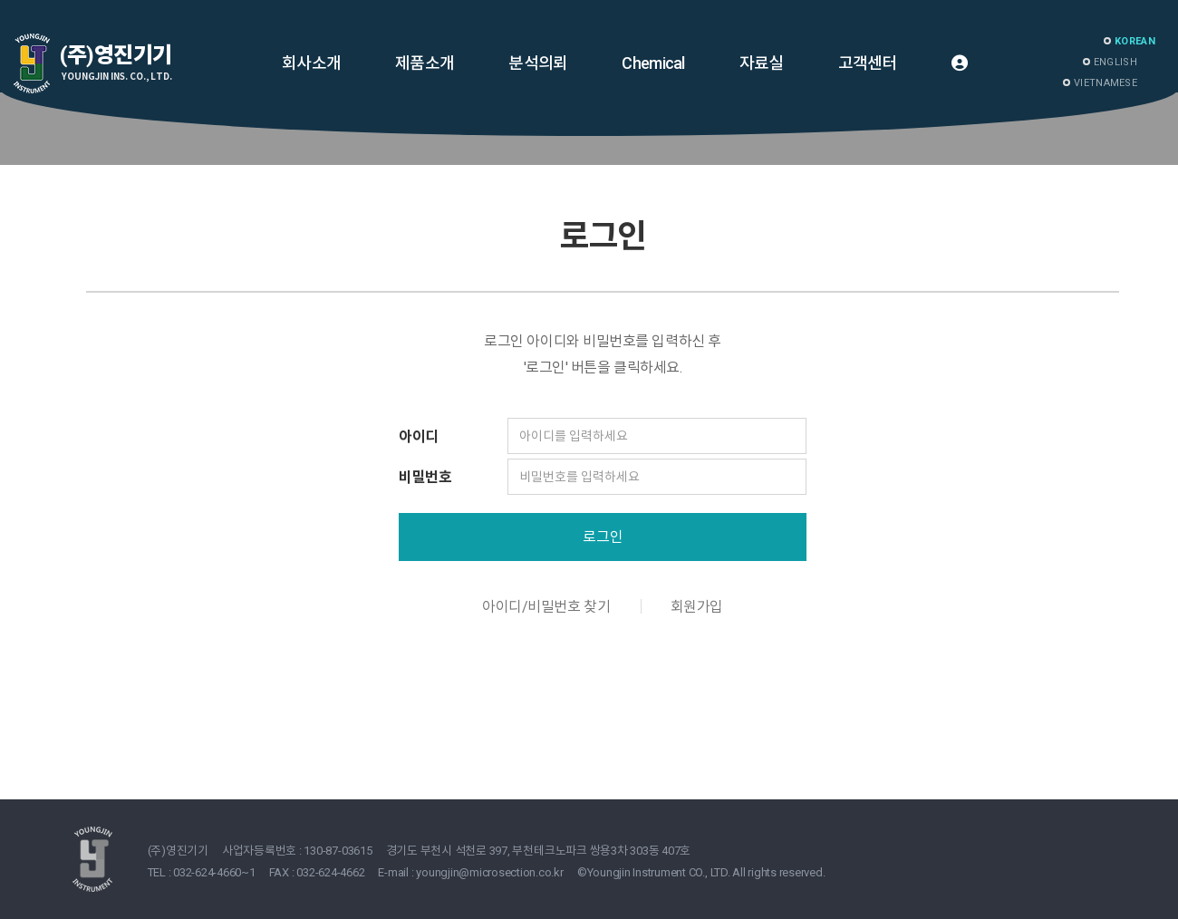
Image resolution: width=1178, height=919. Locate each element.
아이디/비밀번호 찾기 (546, 606)
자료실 (761, 63)
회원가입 (697, 606)
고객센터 (867, 63)
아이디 (419, 436)
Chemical (653, 63)
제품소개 (424, 63)
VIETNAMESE (1105, 83)
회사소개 (311, 63)
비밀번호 (425, 477)
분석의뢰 (537, 63)
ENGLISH (1115, 62)
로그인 (603, 537)
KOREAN (1135, 41)
